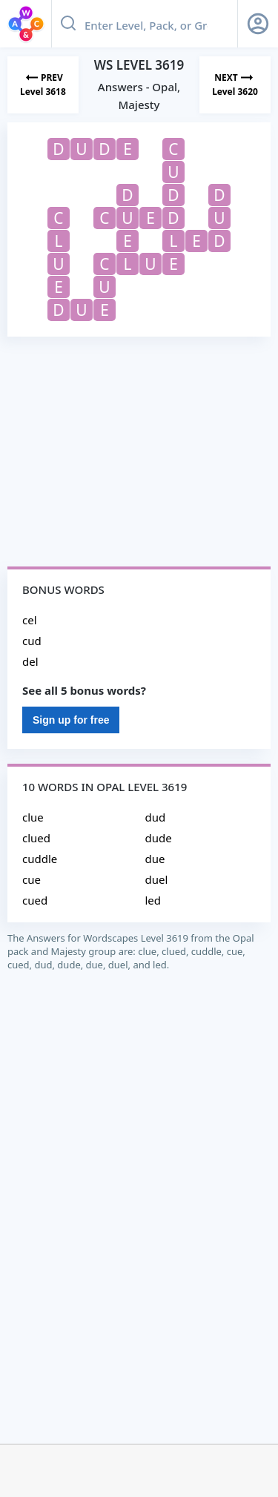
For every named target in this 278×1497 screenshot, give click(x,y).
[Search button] (68, 23)
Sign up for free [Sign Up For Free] (71, 720)
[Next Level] (235, 84)
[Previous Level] (43, 84)
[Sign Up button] (258, 23)
